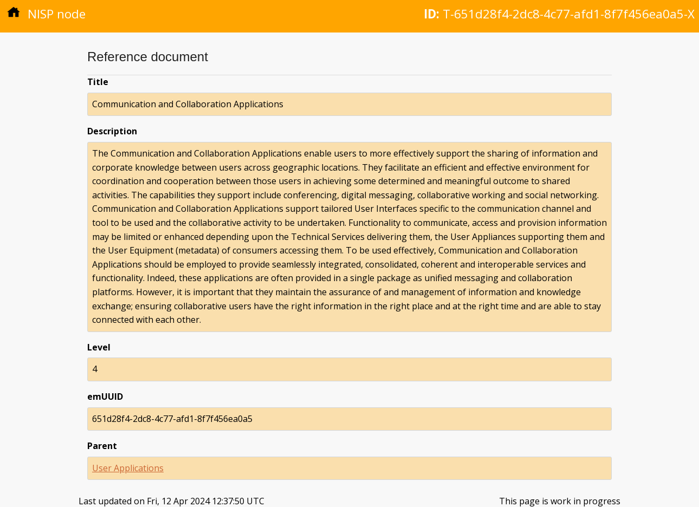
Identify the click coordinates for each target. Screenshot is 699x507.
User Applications (128, 468)
